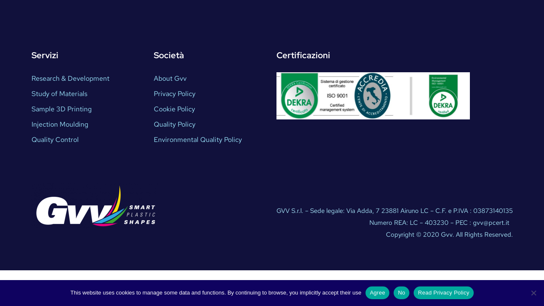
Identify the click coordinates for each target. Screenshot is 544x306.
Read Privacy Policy (443, 292)
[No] (533, 293)
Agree (377, 292)
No (401, 292)
